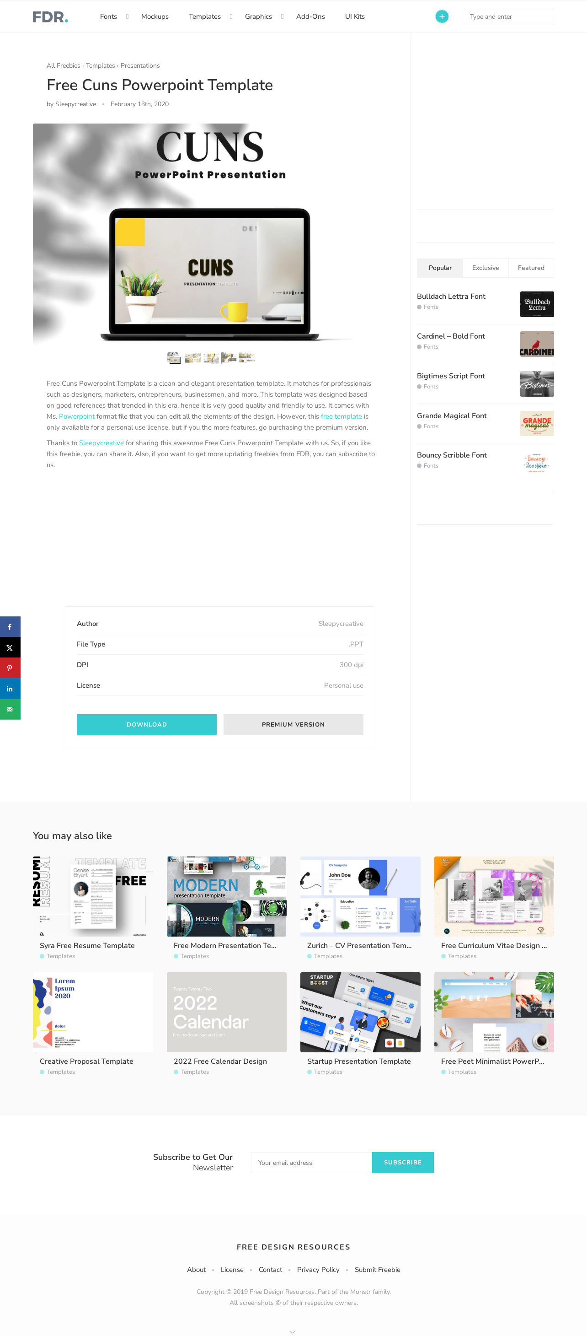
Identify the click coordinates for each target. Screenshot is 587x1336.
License (232, 1269)
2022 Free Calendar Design (220, 1061)
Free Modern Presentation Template (234, 946)
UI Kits (355, 16)
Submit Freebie (377, 1269)
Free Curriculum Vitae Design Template (507, 946)
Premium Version (293, 725)
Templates (205, 16)
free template (341, 416)
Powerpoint (77, 416)
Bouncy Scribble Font (452, 455)
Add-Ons (310, 16)
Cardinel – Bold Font (451, 336)
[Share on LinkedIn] (10, 689)
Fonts (108, 16)
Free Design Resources (294, 1247)
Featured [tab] (531, 268)
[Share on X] (10, 647)
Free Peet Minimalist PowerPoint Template (513, 1061)
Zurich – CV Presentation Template (365, 946)
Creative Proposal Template (86, 1061)
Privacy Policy (318, 1269)
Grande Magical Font (452, 416)
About (196, 1269)
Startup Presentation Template (359, 1061)
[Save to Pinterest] (10, 668)
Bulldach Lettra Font (451, 296)
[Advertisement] (115, 546)
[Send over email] (10, 709)
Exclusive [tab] (485, 268)
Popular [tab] (440, 268)
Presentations (140, 65)
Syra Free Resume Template (87, 946)
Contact (270, 1269)
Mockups (155, 16)
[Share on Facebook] (10, 627)
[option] (211, 234)
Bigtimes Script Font (451, 376)
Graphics (258, 16)
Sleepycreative (101, 442)
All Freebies (63, 65)
